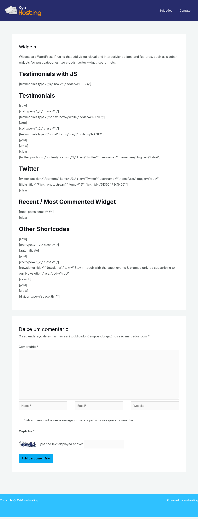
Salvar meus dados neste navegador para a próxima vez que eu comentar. (79, 421)
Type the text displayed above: (60, 445)
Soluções (167, 10)
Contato (185, 10)
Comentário (28, 347)
